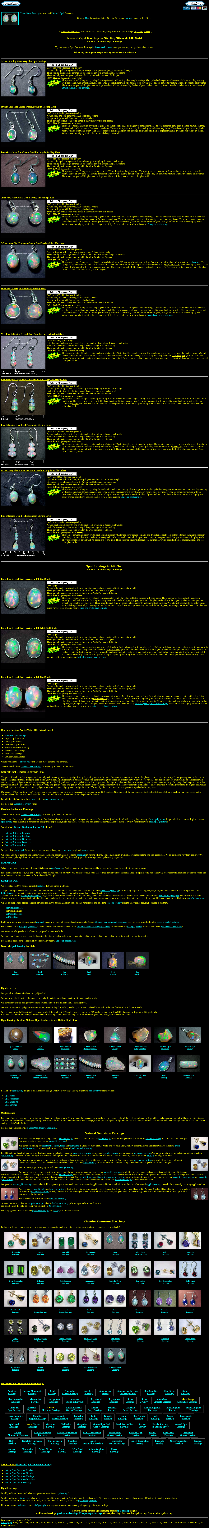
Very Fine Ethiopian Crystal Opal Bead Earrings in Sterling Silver (32, 334)
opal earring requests (87, 1500)
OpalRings (88, 973)
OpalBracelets (39, 973)
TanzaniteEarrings (190, 1253)
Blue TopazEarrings (115, 1340)
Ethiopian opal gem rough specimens (110, 922)
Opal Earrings (114, 41)
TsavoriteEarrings (198, 1442)
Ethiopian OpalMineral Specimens (40, 1076)
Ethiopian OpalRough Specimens (90, 1047)
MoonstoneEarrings (139, 1311)
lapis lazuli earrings (57, 1198)
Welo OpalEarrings (77, 1450)
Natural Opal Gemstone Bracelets (20, 1479)
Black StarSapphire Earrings (37, 1417)
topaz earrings (89, 1162)
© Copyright (6, 1522)
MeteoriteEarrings (50, 1425)
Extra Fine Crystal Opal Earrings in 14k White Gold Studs (29, 628)
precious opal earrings (67, 1513)
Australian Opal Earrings (16, 744)
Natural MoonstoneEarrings (92, 1433)
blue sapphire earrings (22, 1184)
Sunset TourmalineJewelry (140, 1442)
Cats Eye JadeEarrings (53, 1400)
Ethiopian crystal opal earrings (75, 88)
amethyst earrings (66, 1167)
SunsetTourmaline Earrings (93, 1442)
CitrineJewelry (144, 1400)
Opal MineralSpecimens (65, 1047)
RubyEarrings (165, 1253)
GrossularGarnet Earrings (130, 1408)
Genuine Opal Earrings (31, 766)
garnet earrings (7, 1155)
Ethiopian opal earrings (158, 224)
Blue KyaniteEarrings (16, 1311)
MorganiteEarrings (82, 1425)
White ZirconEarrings (45, 1450)
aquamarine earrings (82, 1153)
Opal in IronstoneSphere (15, 1047)
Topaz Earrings (40, 1253)
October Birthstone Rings (16, 845)
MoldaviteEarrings (66, 1425)
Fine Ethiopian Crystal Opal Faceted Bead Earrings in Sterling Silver (34, 379)
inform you (25, 762)
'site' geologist (40, 1505)
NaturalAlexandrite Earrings (18, 1433)
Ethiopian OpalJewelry (115, 1047)
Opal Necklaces (12, 1099)
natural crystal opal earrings (160, 315)
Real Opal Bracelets (13, 914)
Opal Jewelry (17, 946)
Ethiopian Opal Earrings (122, 31)
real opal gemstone (158, 822)
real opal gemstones (28, 926)
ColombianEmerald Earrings (162, 1400)
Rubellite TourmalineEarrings (32, 1442)
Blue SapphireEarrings (90, 1253)
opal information (51, 799)
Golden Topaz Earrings (190, 1340)
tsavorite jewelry (86, 1177)
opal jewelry (6, 822)
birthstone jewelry (60, 1203)
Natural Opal (58, 13)
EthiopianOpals (115, 1076)
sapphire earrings (153, 1184)
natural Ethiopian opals (169, 895)
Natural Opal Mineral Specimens (41, 1128)
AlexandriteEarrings (15, 1253)
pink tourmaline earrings (82, 1148)
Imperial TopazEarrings (115, 1282)
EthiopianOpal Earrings (14, 1408)
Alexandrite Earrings (187, 1402)
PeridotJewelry (142, 1425)
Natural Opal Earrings (29, 13)
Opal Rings (10, 1096)
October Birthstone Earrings (17, 809)
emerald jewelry (38, 1189)
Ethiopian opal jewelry (66, 941)
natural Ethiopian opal (31, 895)
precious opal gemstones (168, 922)
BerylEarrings (52, 1392)
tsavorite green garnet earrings (111, 1177)
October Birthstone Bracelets (17, 842)
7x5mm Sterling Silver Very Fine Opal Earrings (23, 61)
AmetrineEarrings (12, 1392)
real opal (20, 850)
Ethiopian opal (7, 893)
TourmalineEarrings (140, 1282)
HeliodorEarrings (40, 1282)
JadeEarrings (155, 1417)
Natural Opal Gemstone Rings (18, 1482)
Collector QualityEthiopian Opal (140, 1047)
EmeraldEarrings (65, 1253)
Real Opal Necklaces (14, 908)
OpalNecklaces (64, 973)
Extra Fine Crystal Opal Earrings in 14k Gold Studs (26, 579)
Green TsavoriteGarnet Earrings (74, 1408)
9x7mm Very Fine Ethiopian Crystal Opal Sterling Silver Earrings (32, 243)
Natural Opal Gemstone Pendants (19, 1470)
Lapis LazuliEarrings (189, 1311)
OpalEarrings (15, 973)
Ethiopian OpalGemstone (188, 1076)
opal (33, 799)
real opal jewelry (157, 819)
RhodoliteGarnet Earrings (188, 1433)
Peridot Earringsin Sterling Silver (160, 1425)
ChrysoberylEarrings (95, 1400)
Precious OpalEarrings (135, 1433)
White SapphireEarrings (65, 1340)
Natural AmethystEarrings (42, 1433)
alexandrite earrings (57, 1141)
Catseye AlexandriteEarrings (32, 1392)
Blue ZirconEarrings (169, 1392)
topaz (62, 1146)
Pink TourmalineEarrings (90, 1368)
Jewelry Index (55, 1206)
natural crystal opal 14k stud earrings (151, 703)
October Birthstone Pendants (17, 836)
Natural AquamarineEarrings (67, 1433)
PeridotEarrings (140, 1340)
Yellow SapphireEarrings (90, 1340)
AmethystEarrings (90, 1311)
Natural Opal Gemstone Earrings (77, 47)
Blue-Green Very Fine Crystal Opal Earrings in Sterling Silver (30, 152)
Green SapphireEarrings (40, 1340)
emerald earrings (110, 1153)
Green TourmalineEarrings (15, 1282)
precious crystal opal (109, 890)
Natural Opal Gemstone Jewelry (34, 1464)
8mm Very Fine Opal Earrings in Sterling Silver (23, 288)
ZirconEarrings (114, 1450)
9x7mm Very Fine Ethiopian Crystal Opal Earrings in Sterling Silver (33, 470)
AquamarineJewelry (105, 1392)
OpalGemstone (40, 1047)
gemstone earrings (40, 1210)
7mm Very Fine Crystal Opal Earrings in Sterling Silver (27, 198)
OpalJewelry (113, 973)
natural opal (66, 850)
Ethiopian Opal (9, 880)
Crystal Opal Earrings (14, 738)
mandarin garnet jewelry (183, 1177)
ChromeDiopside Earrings (75, 1400)
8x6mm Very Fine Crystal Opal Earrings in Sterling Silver (28, 107)
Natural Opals (45, 730)
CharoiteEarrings (164, 1311)
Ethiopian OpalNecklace (90, 1076)
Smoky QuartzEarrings (55, 1442)
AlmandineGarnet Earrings (70, 1392)
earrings (150, 1155)
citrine (56, 1146)
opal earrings (194, 262)
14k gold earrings (35, 1203)
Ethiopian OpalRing (140, 1076)
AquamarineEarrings (90, 1282)
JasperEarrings (170, 1417)
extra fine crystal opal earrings (93, 608)
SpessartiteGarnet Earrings (117, 1442)
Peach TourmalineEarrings (124, 1425)
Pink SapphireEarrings (65, 1282)
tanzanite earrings (153, 1138)
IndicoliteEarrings (78, 1417)
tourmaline (74, 1146)
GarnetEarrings (62, 1450)
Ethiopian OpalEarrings (15, 1076)
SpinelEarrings (185, 1392)
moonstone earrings (142, 1153)
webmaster (22, 1505)
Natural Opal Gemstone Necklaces (20, 1473)
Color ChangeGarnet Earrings (140, 1253)
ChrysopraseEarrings (114, 1400)
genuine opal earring (101, 52)
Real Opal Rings (12, 917)
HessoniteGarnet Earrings (60, 1417)
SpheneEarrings (65, 1368)
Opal (87, 18)
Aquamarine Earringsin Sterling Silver (127, 1392)
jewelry (56, 1210)
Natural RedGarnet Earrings (115, 1433)
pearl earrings (104, 1138)
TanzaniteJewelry (159, 1442)
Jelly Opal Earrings (13, 741)
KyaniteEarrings (122, 1417)
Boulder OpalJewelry (190, 1047)
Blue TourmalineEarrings (165, 1282)
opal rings (81, 855)
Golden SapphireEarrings (152, 1408)
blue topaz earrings (123, 1179)
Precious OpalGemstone (165, 1047)
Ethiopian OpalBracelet (65, 1076)
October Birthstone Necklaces (18, 839)
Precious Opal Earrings (15, 750)
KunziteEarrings (108, 1417)
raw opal (85, 850)
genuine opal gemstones (171, 926)
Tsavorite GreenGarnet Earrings (65, 1311)
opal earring (123, 1511)
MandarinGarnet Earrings (40, 1311)
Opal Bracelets (11, 1102)
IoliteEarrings (115, 1311)
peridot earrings (65, 1138)
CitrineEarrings (15, 1340)
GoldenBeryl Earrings (95, 1408)
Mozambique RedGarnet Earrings (101, 1425)
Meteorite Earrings (51, 1410)
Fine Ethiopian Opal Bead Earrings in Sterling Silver (26, 425)
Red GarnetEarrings (190, 1282)
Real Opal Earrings (13, 911)
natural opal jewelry (22, 804)
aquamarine (47, 1146)
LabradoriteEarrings (186, 1417)
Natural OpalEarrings (181, 1425)
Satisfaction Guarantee (102, 47)
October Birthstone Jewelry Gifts (29, 827)
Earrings (128, 18)
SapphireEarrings (72, 1442)
